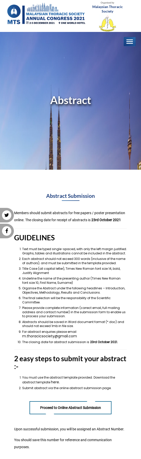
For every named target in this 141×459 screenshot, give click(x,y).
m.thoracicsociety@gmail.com (49, 336)
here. (55, 382)
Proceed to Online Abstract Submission (70, 408)
